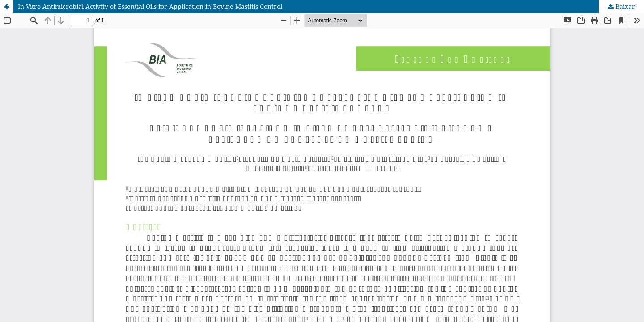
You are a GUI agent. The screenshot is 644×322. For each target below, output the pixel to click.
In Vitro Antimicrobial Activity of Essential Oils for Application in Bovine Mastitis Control (150, 6)
